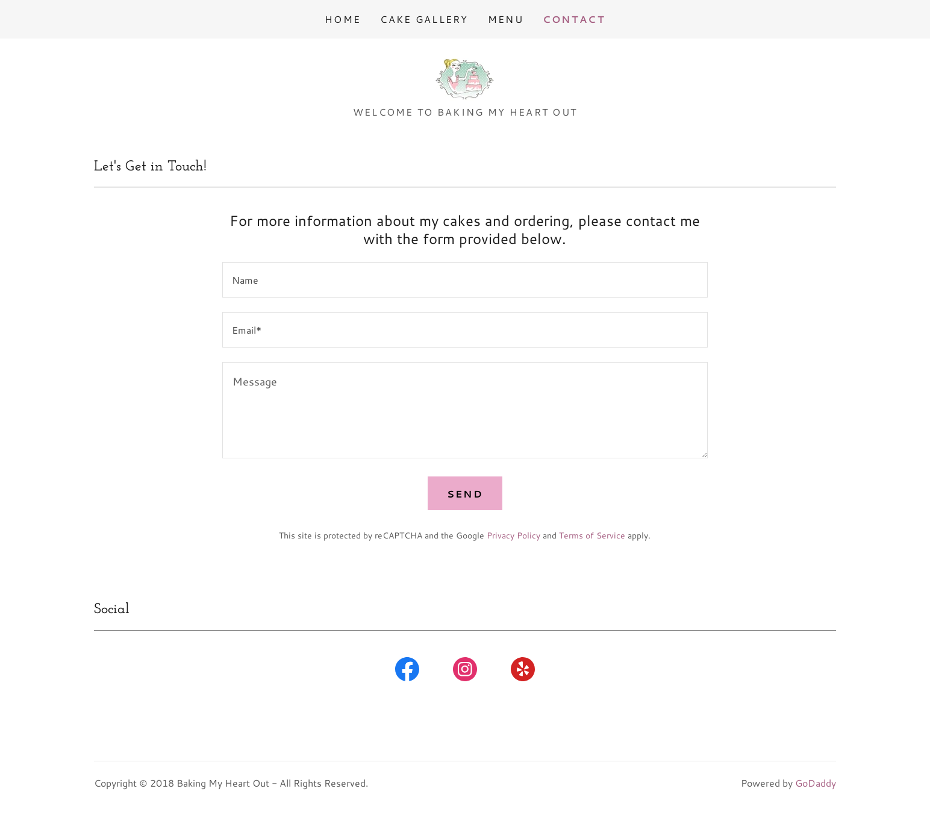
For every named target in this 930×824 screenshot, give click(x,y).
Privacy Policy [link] (513, 535)
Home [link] (343, 19)
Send (465, 494)
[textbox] (464, 280)
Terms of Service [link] (592, 535)
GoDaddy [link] (815, 783)
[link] (464, 75)
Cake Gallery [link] (424, 19)
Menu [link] (505, 19)
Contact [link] (574, 19)
